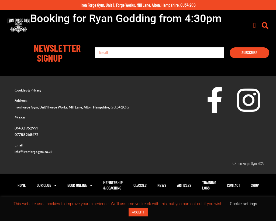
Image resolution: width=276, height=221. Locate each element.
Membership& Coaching (113, 185)
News (161, 185)
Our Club (47, 185)
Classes (140, 185)
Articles (184, 185)
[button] (254, 25)
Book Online (79, 185)
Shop (255, 185)
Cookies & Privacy (28, 90)
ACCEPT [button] (138, 212)
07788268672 (26, 134)
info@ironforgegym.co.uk (34, 151)
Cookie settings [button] (243, 203)
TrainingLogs (209, 185)
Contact (233, 185)
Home (22, 185)
